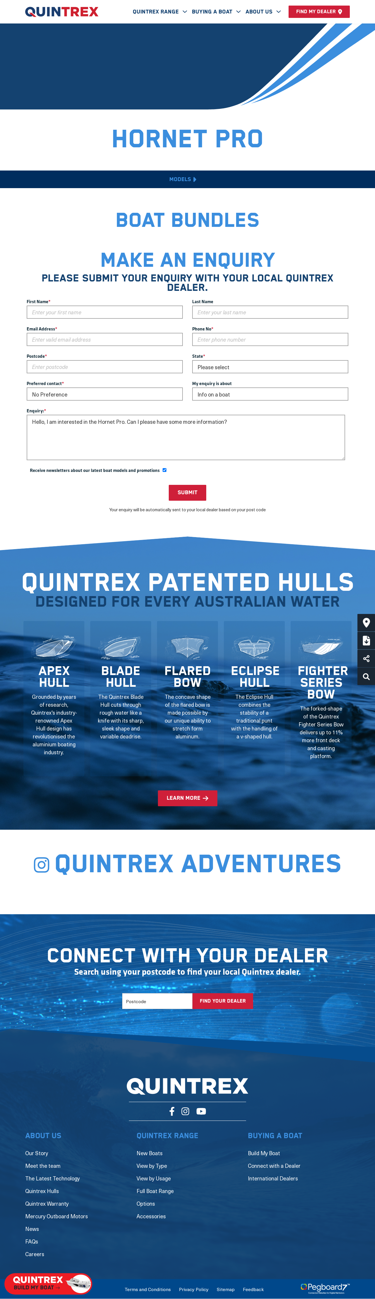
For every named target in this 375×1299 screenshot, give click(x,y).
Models (180, 179)
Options (146, 1203)
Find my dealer (319, 12)
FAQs (31, 1241)
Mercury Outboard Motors (56, 1216)
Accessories (151, 1216)
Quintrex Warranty (47, 1203)
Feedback (253, 1289)
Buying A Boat (213, 12)
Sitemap (226, 1289)
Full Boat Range (155, 1191)
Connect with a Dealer (274, 1166)
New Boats (150, 1153)
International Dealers (273, 1178)
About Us (260, 12)
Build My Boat (264, 1153)
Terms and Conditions (148, 1289)
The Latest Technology (52, 1178)
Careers (34, 1254)
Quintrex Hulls (42, 1191)
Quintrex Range (156, 12)
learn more (183, 798)
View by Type (152, 1166)
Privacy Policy (194, 1289)
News (32, 1229)
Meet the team (43, 1166)
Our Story (36, 1153)
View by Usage (154, 1178)
